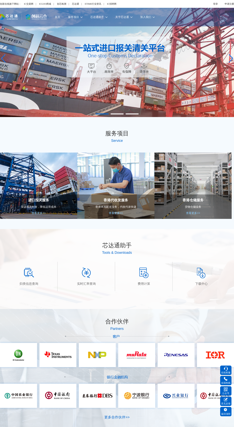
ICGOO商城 (45, 4)
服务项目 (75, 17)
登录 (215, 4)
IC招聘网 (111, 4)
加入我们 (147, 17)
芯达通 (75, 4)
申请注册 (229, 4)
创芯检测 (61, 4)
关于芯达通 (123, 17)
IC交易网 (28, 4)
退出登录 (229, 11)
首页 (57, 17)
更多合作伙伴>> (116, 417)
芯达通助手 (98, 17)
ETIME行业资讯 (93, 4)
